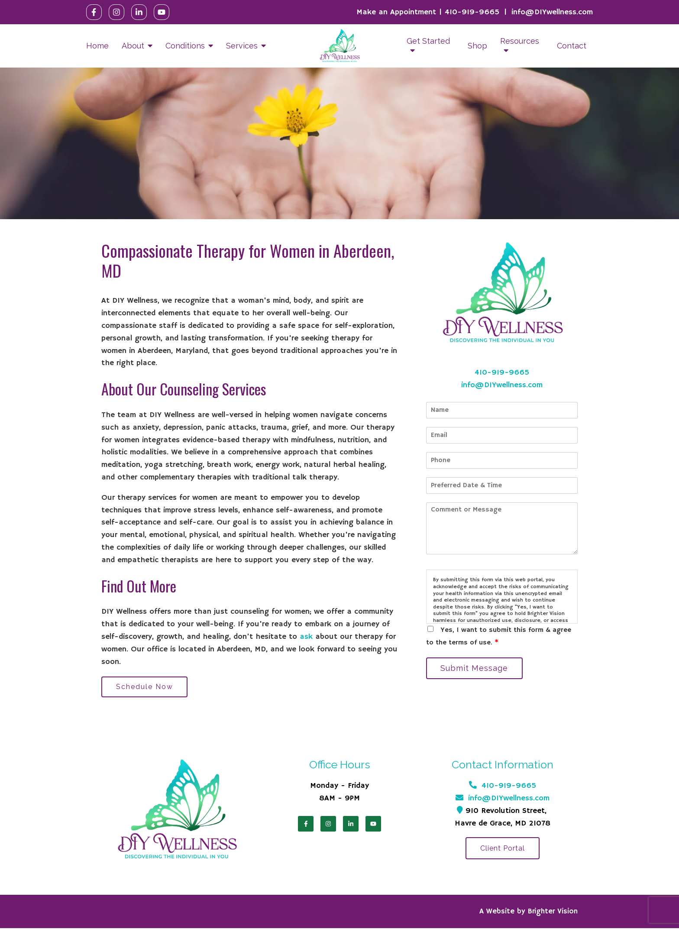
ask (306, 636)
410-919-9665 (472, 12)
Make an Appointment (396, 12)
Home (97, 45)
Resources (519, 40)
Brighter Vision (553, 912)
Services (242, 45)
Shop (477, 45)
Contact (571, 45)
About (133, 45)
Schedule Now (146, 687)
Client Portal (502, 850)
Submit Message (476, 668)
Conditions (185, 45)
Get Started (428, 40)
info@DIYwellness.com (552, 12)
